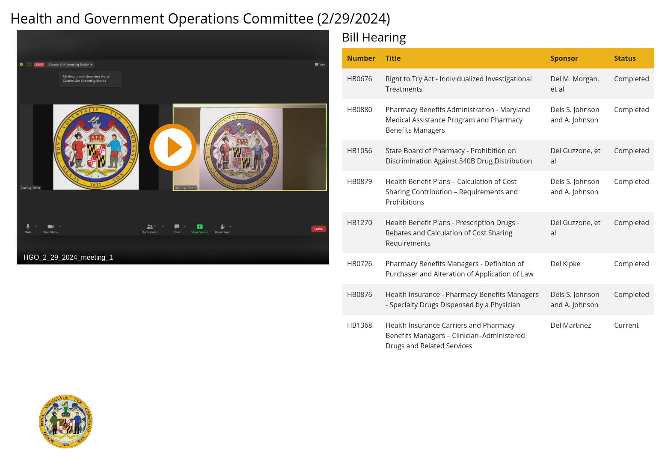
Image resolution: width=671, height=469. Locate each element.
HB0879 (359, 181)
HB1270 (359, 222)
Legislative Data (562, 397)
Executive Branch (173, 397)
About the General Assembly (369, 426)
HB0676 (359, 78)
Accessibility (345, 435)
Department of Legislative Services (198, 416)
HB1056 (359, 150)
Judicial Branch (169, 407)
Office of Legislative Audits (186, 426)
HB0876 (359, 294)
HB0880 (359, 109)
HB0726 (359, 263)
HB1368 (359, 325)
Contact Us (343, 407)
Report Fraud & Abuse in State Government (211, 435)
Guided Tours (347, 397)
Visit (334, 416)
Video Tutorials (349, 454)
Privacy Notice (348, 444)
